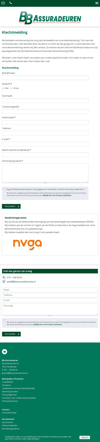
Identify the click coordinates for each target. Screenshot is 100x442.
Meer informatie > (34, 439)
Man (7, 88)
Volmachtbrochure (10, 401)
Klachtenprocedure (10, 391)
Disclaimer (6, 385)
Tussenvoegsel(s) (10, 106)
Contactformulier (9, 412)
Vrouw (16, 88)
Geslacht (7, 83)
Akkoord (84, 437)
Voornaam (7, 95)
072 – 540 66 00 (10, 370)
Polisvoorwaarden (9, 425)
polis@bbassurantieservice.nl (21, 281)
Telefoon (6, 128)
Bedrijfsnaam (8, 73)
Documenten (7, 422)
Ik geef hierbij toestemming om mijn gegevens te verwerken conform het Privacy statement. (46, 189)
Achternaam (8, 117)
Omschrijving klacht (12, 160)
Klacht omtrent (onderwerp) (16, 150)
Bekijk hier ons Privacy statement (57, 195)
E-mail (6, 139)
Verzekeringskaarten (10, 428)
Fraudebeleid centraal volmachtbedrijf (18, 388)
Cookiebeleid (7, 382)
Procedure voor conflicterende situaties (19, 398)
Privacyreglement (9, 394)
